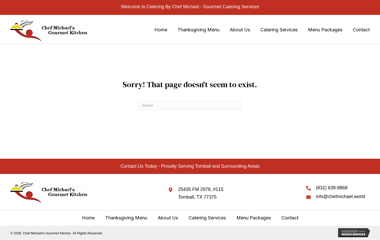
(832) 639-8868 (332, 187)
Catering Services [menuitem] (207, 218)
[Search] (189, 105)
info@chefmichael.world (340, 196)
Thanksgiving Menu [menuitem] (126, 218)
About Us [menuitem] (168, 218)
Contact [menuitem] (289, 218)
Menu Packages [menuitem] (253, 218)
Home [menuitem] (88, 218)
